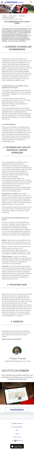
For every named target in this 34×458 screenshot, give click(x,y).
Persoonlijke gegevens (17, 427)
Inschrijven (17, 409)
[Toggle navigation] (2, 2)
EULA (17, 430)
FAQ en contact (17, 437)
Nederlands (18, 440)
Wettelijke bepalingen (17, 423)
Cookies (17, 433)
